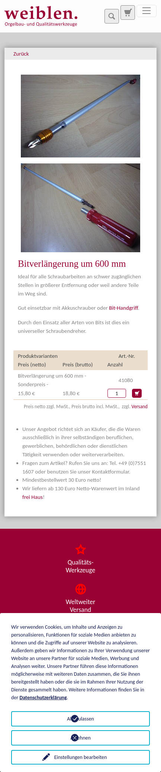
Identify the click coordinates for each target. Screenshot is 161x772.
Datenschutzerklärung (43, 697)
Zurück (21, 53)
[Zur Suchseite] (127, 12)
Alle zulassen (80, 719)
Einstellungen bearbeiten (80, 757)
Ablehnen (80, 738)
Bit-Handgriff (123, 307)
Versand (140, 406)
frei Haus (32, 497)
